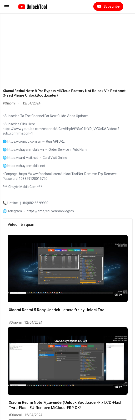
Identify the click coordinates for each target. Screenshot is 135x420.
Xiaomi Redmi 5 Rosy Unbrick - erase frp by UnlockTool (57, 310)
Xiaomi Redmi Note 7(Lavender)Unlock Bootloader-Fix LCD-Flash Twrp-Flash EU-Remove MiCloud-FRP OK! (65, 405)
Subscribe (108, 6)
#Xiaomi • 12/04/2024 (25, 322)
